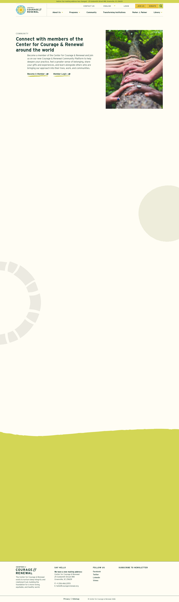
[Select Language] (109, 6)
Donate (152, 6)
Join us (140, 6)
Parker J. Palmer (139, 12)
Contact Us (89, 6)
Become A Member (36, 75)
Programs (73, 12)
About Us (57, 12)
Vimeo (95, 580)
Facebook (97, 572)
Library (157, 12)
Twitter (96, 574)
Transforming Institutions (114, 12)
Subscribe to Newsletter (133, 568)
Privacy (66, 599)
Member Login (60, 75)
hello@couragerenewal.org (67, 586)
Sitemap (75, 599)
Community (91, 12)
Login (126, 6)
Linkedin (96, 577)
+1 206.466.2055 (64, 583)
